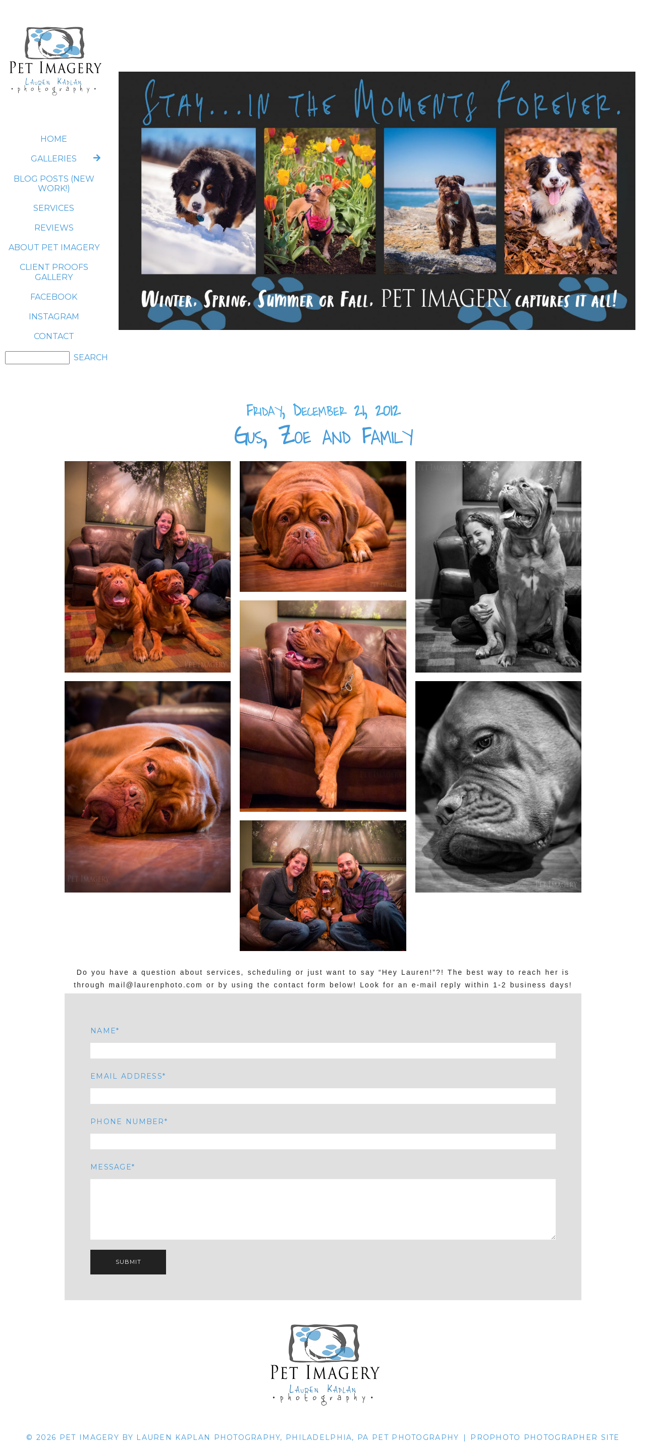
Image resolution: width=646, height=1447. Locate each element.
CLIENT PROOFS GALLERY (54, 272)
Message (111, 1167)
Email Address (126, 1076)
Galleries (54, 158)
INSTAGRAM (54, 316)
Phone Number (127, 1121)
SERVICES (53, 208)
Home (53, 139)
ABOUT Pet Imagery (54, 247)
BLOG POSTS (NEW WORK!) (54, 183)
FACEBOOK (53, 297)
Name (103, 1030)
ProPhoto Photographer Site (544, 1437)
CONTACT (54, 336)
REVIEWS (54, 228)
